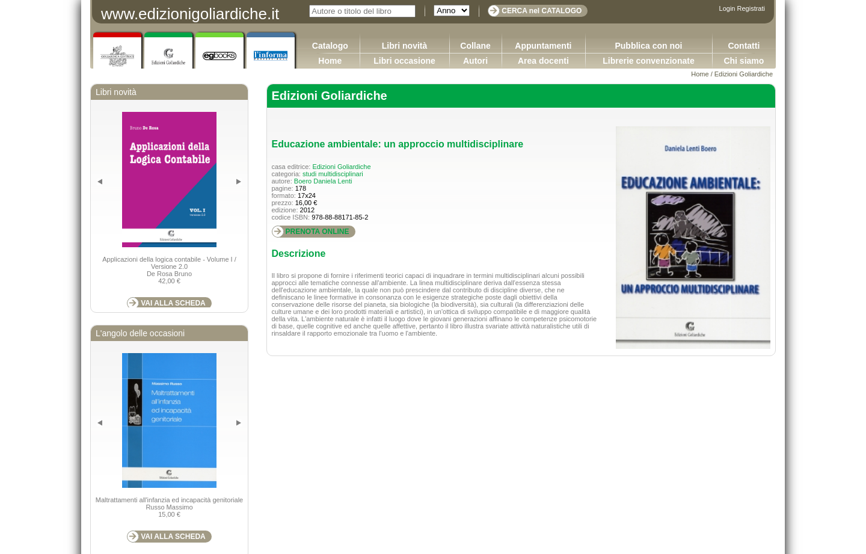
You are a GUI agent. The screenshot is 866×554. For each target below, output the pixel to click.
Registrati (751, 8)
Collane (475, 46)
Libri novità (404, 46)
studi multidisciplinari (332, 173)
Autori (475, 61)
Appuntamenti (543, 46)
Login (727, 8)
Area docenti (543, 61)
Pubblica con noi (648, 46)
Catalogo (330, 46)
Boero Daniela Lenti (323, 181)
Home (330, 61)
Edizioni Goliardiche (743, 74)
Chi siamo (743, 61)
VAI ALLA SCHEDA (173, 303)
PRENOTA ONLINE (317, 231)
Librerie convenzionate (648, 61)
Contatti (744, 46)
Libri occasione (404, 61)
